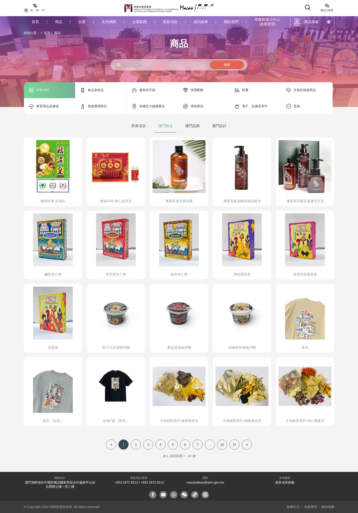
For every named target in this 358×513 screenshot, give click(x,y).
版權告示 (293, 507)
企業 (82, 22)
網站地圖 (327, 507)
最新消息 (170, 22)
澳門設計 (219, 126)
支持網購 (109, 22)
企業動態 (139, 22)
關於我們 (231, 22)
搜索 (227, 65)
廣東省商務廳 (284, 482)
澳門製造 (165, 126)
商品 (58, 22)
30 (222, 445)
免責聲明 (310, 507)
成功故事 (200, 22)
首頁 (35, 22)
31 (234, 445)
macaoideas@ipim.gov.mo (205, 482)
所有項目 (138, 126)
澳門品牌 (192, 126)
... (209, 445)
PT (43, 10)
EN (37, 10)
